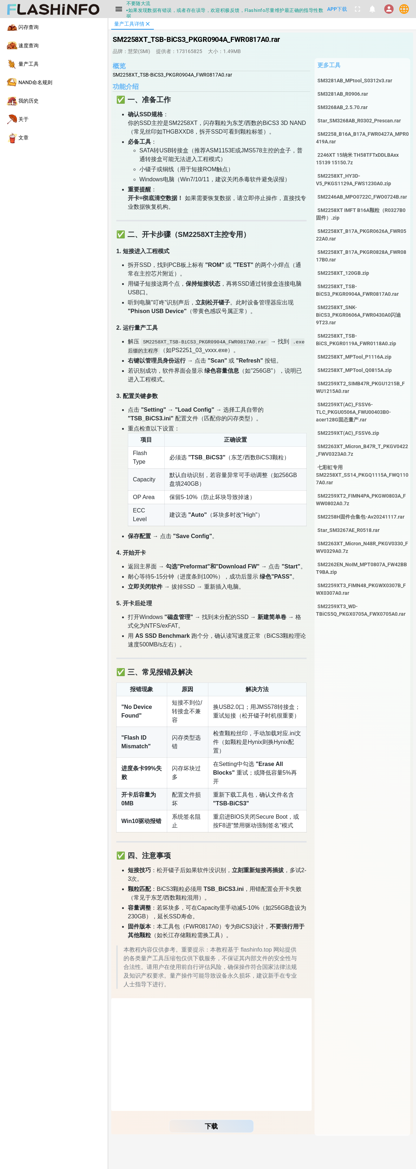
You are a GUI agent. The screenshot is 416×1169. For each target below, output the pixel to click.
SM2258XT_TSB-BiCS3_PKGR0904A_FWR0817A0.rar (357, 290)
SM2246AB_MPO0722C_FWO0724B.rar (362, 197)
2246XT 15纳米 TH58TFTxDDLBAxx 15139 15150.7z (357, 158)
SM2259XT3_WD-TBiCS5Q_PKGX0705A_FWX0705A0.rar (361, 610)
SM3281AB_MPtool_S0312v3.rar (354, 80)
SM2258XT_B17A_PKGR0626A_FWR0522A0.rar (361, 235)
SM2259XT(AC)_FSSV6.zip (348, 433)
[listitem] (54, 27)
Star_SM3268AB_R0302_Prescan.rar (359, 121)
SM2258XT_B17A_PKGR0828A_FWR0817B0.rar (361, 256)
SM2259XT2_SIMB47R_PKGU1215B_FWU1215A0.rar (360, 387)
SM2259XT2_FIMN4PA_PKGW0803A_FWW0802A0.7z (361, 499)
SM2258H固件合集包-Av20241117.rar (360, 517)
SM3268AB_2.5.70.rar (342, 107)
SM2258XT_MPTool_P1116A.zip (354, 357)
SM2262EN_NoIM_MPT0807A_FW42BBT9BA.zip (361, 568)
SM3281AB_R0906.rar (342, 94)
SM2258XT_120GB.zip (343, 273)
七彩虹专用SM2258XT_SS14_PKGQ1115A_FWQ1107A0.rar (362, 474)
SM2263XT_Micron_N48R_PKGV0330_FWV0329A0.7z (362, 547)
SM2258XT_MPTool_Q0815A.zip (354, 370)
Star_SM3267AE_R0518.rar (348, 530)
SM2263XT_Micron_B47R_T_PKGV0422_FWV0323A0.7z (362, 450)
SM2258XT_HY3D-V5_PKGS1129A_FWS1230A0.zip (353, 179)
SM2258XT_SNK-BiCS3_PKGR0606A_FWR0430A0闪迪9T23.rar (358, 314)
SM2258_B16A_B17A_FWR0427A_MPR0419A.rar (362, 137)
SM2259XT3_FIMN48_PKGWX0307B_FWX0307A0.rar (361, 589)
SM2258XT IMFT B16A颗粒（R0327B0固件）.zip (361, 214)
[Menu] (119, 9)
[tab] (132, 24)
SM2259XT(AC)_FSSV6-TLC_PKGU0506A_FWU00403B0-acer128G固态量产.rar (353, 412)
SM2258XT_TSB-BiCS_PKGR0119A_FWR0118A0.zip (356, 339)
